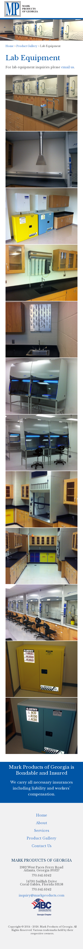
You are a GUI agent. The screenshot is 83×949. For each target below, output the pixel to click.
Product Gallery (26, 46)
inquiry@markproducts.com (41, 895)
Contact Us (42, 846)
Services (41, 830)
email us (67, 67)
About (41, 823)
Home (10, 46)
